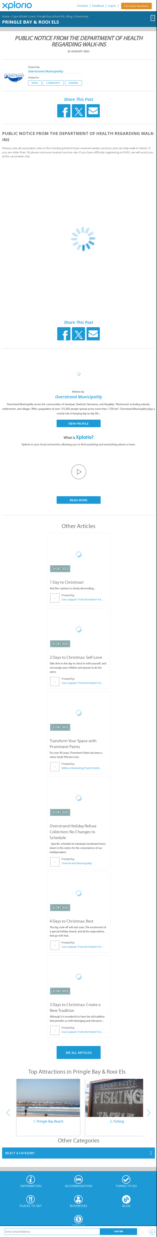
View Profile (78, 423)
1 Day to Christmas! (67, 582)
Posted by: (34, 67)
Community (81, 16)
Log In (112, 6)
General (73, 82)
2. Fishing (117, 1121)
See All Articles (79, 1052)
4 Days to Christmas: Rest (71, 921)
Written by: (78, 391)
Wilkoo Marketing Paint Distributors (82, 768)
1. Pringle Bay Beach (48, 1121)
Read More (78, 500)
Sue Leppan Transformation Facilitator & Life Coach (82, 599)
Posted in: (33, 77)
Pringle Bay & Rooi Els (51, 16)
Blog (69, 16)
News (35, 82)
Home (6, 16)
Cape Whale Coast (23, 16)
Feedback (98, 6)
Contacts (82, 6)
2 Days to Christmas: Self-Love (76, 657)
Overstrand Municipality (45, 71)
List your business (136, 6)
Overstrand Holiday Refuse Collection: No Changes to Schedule (73, 831)
